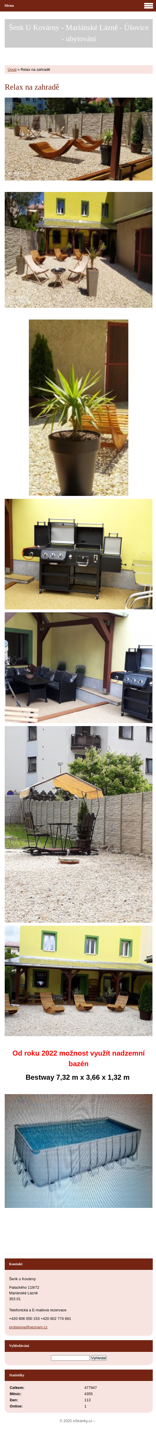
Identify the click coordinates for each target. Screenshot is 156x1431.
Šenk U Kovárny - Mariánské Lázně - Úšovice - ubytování (79, 33)
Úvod (12, 69)
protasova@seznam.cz (28, 1327)
